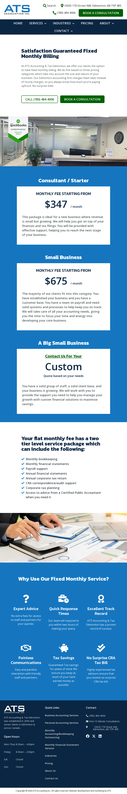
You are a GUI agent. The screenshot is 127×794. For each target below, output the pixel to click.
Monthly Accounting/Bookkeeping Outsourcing (59, 734)
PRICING (87, 23)
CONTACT (63, 31)
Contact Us (51, 778)
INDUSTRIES (63, 23)
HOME (18, 23)
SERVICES (37, 23)
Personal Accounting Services (61, 722)
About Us (50, 770)
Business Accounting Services (61, 715)
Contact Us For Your (63, 356)
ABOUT (107, 23)
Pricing (49, 763)
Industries (51, 755)
